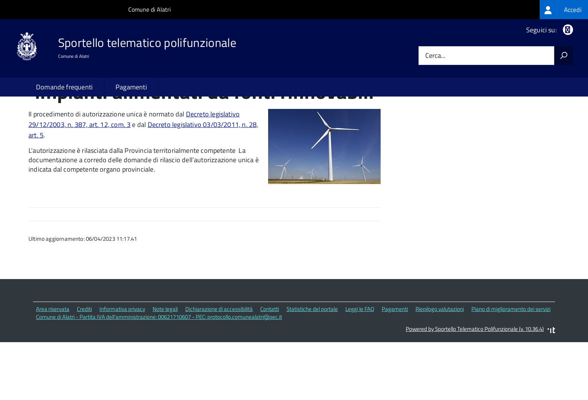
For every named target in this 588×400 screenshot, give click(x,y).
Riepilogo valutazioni (440, 360)
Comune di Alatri (149, 9)
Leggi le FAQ (359, 360)
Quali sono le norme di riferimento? (460, 121)
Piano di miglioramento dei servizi (510, 360)
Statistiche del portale (312, 360)
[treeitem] (564, 9)
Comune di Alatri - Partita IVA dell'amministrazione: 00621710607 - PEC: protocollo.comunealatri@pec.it (159, 368)
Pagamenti (131, 87)
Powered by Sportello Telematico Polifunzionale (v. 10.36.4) (475, 380)
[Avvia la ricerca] (563, 55)
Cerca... (435, 56)
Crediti (84, 360)
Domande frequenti (64, 87)
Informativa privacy (122, 360)
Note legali (165, 360)
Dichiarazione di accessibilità (219, 360)
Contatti (269, 360)
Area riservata (52, 360)
